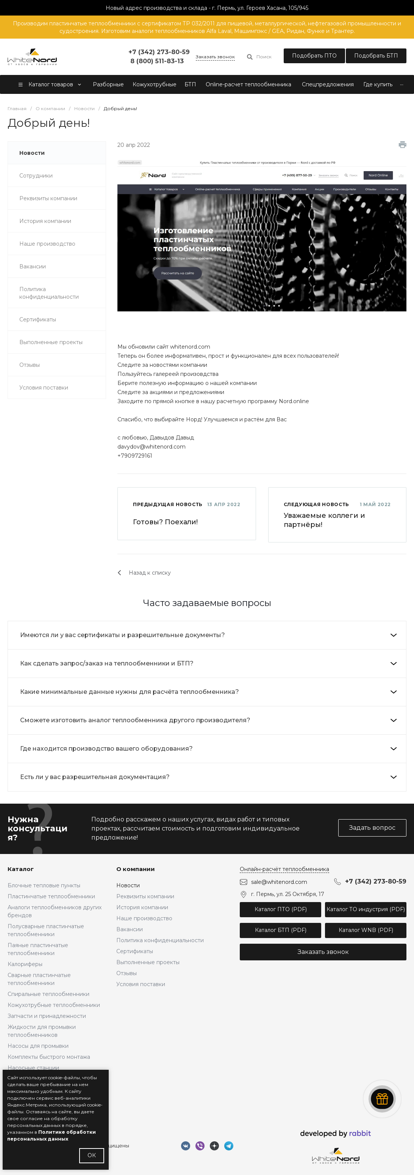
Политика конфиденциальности (160, 940)
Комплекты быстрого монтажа (49, 1056)
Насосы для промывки (38, 1046)
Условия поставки (140, 984)
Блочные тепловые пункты (44, 885)
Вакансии (129, 929)
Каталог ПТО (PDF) (281, 909)
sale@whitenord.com (279, 881)
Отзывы (126, 973)
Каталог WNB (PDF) (366, 930)
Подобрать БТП (376, 55)
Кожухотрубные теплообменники (54, 1005)
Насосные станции (33, 1067)
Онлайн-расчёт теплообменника (284, 869)
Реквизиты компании (145, 896)
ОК (91, 1155)
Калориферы (25, 964)
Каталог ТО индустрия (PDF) (366, 909)
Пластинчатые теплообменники (51, 896)
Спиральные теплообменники (48, 994)
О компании (135, 869)
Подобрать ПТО (314, 55)
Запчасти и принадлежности (47, 1016)
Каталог (21, 869)
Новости (128, 885)
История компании (142, 907)
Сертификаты (134, 951)
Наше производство (144, 918)
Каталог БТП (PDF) (280, 930)
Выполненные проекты (148, 962)
